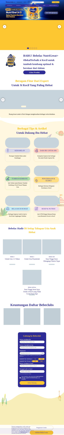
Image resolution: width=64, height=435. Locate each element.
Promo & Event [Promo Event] (29, 2)
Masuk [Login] (48, 2)
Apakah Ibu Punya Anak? (26, 361)
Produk (13, 2)
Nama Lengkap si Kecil (25, 363)
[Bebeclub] (9, 2)
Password (22, 350)
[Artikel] (17, 144)
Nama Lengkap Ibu (24, 339)
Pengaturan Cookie (41, 427)
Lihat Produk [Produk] (34, 72)
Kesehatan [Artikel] (18, 5)
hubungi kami (23, 431)
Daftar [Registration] (56, 2)
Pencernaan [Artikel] (9, 5)
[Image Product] (12, 251)
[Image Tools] (32, 104)
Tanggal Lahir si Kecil (25, 369)
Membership (19, 2)
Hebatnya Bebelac (53, 5)
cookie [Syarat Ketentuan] (38, 377)
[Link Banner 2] (32, 25)
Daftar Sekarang (32, 381)
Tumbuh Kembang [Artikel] (28, 5)
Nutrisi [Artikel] (37, 5)
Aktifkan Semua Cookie (41, 432)
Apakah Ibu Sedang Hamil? (26, 359)
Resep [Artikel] (44, 5)
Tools (25, 2)
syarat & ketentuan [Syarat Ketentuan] (29, 377)
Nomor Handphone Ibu (25, 345)
